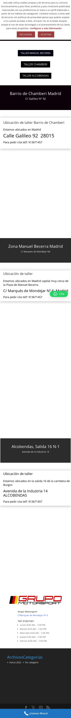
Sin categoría (31, 662)
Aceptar (46, 34)
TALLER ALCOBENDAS (35, 75)
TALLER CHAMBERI (35, 64)
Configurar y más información (46, 28)
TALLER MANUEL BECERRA (36, 53)
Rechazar (26, 34)
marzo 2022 (15, 662)
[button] (59, 294)
